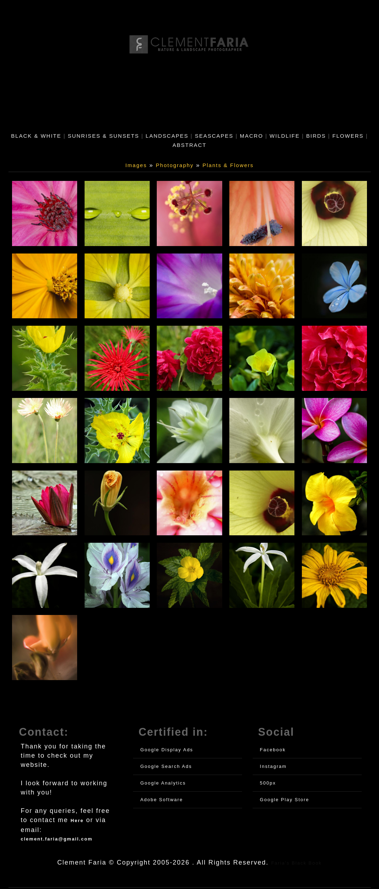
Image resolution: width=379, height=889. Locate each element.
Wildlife (285, 136)
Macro (251, 136)
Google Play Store (284, 801)
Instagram (273, 767)
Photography (175, 165)
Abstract (189, 145)
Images (136, 165)
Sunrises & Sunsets (103, 136)
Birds (316, 136)
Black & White (36, 136)
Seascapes (214, 136)
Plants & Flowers (228, 165)
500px (268, 784)
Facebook (273, 751)
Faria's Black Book (296, 864)
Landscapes (167, 136)
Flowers (347, 136)
